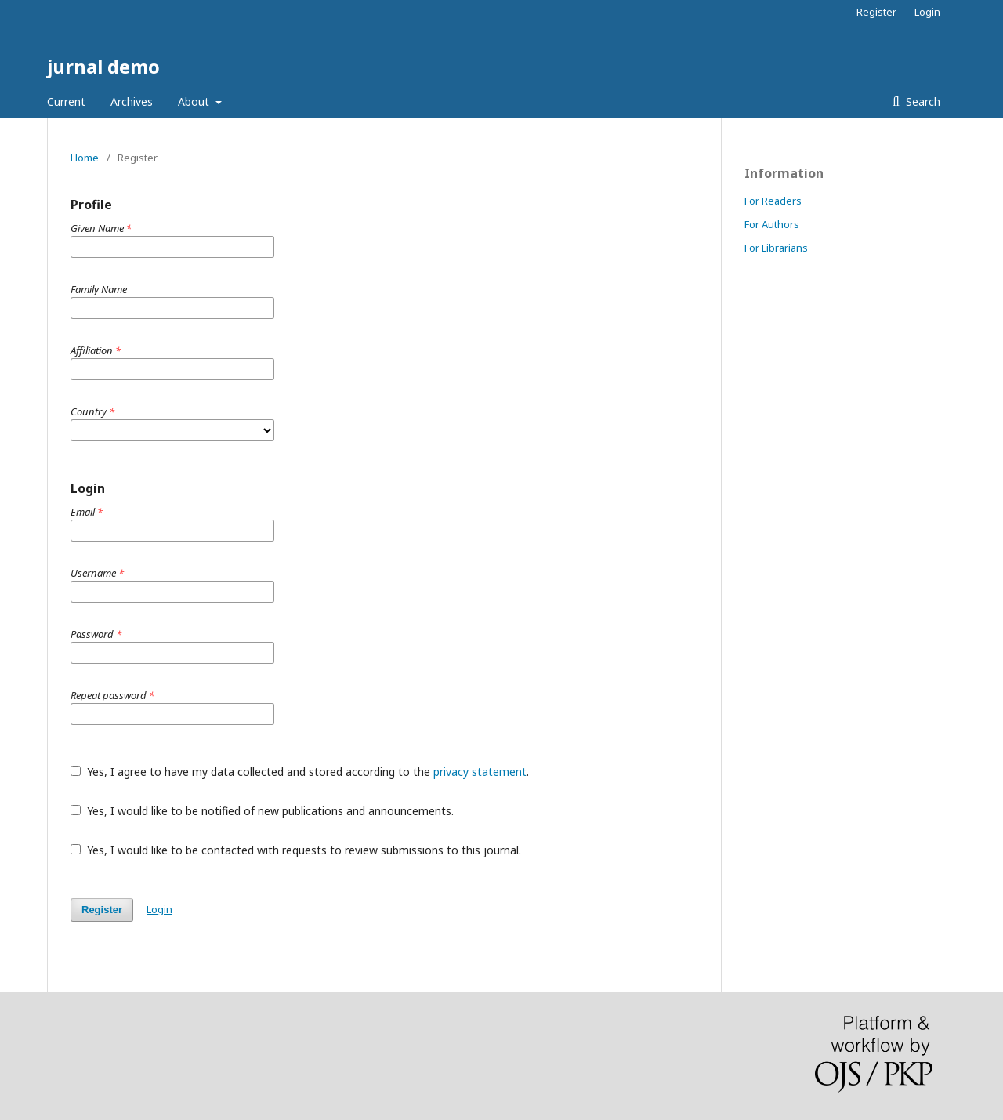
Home (85, 157)
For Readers (773, 201)
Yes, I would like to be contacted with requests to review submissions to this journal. (296, 850)
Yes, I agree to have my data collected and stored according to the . (300, 771)
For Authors (771, 224)
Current (66, 101)
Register (876, 12)
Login (927, 12)
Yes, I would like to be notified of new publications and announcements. (262, 810)
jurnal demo (103, 66)
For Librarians (776, 248)
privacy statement (480, 771)
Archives (131, 101)
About (195, 101)
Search (921, 101)
